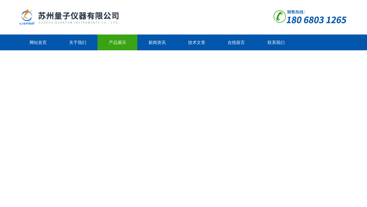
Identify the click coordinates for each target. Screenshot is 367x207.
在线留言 (236, 42)
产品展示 (117, 42)
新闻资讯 (157, 42)
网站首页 (38, 42)
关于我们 (77, 42)
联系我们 (276, 42)
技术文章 (196, 42)
